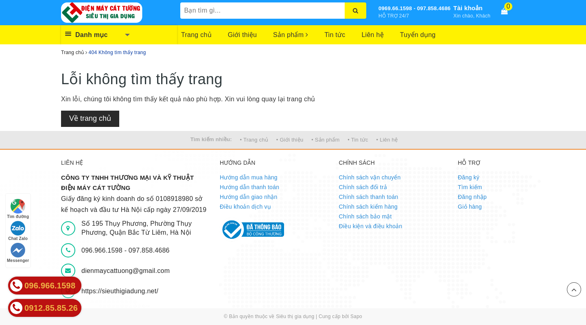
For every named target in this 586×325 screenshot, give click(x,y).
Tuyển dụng (418, 34)
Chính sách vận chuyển (370, 177)
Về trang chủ (90, 118)
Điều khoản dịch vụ (245, 206)
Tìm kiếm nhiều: (211, 139)
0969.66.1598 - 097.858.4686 (414, 8)
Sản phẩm (290, 34)
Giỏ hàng (470, 206)
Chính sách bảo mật (365, 216)
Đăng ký (468, 177)
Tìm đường (18, 209)
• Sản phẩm (325, 140)
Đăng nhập (472, 197)
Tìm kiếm (470, 187)
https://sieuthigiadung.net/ (119, 291)
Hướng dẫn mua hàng (249, 177)
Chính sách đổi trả (363, 187)
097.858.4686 (149, 250)
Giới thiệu (242, 34)
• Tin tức (358, 140)
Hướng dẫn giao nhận (249, 197)
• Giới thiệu (290, 140)
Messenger (18, 253)
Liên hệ (372, 34)
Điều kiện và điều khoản (370, 226)
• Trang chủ (254, 140)
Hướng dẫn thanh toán (249, 187)
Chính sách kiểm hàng (368, 206)
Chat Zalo (18, 231)
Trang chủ (196, 34)
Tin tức (334, 34)
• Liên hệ (387, 140)
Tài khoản (468, 7)
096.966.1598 (103, 250)
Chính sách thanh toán (368, 197)
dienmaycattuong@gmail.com (125, 270)
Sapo (356, 316)
